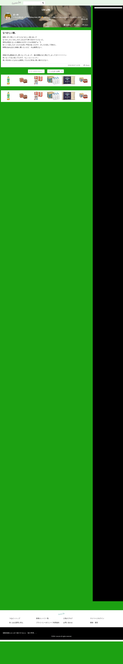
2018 (96, 580)
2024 (96, 565)
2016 (96, 585)
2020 (96, 575)
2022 (96, 570)
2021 (96, 572)
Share (85, 25)
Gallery (67, 25)
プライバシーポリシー (44, 622)
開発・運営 (94, 622)
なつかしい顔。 (10, 33)
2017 (96, 583)
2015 (96, 588)
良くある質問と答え (16, 622)
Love (76, 25)
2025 (96, 562)
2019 (96, 577)
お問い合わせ (68, 622)
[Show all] (84, 19)
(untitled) (97, 18)
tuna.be (61, 614)
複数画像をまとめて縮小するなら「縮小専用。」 (20, 633)
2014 (96, 590)
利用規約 (56, 622)
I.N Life (46, 9)
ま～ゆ (15, 15)
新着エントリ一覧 (42, 618)
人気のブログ (68, 618)
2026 (96, 559)
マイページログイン (97, 618)
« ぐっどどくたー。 (36, 71)
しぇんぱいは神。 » (55, 71)
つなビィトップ (14, 618)
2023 (96, 567)
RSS (97, 597)
